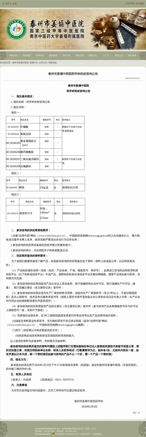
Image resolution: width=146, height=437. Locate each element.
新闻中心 (40, 55)
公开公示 (43, 63)
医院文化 (93, 55)
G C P (105, 55)
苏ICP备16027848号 (42, 434)
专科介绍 (66, 55)
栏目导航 (130, 3)
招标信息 (53, 63)
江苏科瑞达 (97, 434)
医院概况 (27, 55)
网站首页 (14, 55)
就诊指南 (53, 55)
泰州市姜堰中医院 (20, 63)
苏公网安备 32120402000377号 (65, 433)
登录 (5, 4)
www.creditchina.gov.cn (21, 324)
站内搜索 (140, 3)
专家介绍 (79, 55)
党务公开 (119, 55)
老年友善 (132, 55)
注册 (13, 4)
